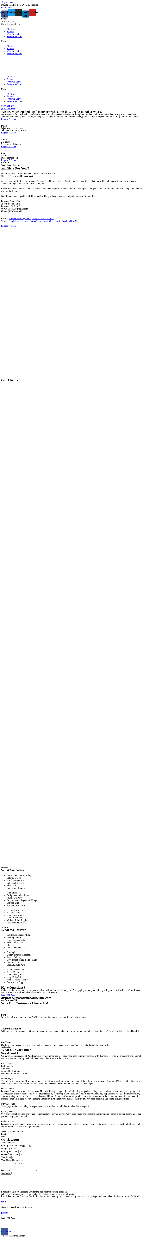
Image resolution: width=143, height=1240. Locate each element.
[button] (71, 19)
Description (6, 1172)
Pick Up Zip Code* (9, 1152)
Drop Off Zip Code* (10, 1155)
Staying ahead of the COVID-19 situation (19, 5)
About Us (11, 29)
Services (10, 31)
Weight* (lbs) (7, 1149)
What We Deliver (14, 34)
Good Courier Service (18, 221)
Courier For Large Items (20, 218)
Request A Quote (14, 36)
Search (4, 21)
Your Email (6, 1158)
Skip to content (8, 2)
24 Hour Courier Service (43, 218)
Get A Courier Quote (39, 221)
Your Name (6, 1142)
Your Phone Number (10, 1160)
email (4, 1203)
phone (4, 1214)
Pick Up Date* (7, 1146)
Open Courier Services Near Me (63, 221)
